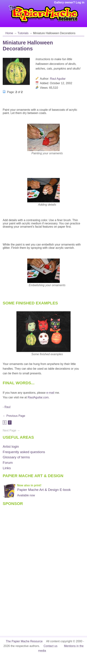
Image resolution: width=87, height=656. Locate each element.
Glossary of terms (16, 457)
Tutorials (23, 33)
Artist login (11, 446)
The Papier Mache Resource (24, 641)
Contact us (50, 646)
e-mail (50, 392)
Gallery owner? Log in (69, 2)
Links (7, 468)
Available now (26, 495)
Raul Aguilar (58, 78)
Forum (8, 462)
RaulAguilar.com (38, 397)
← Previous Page (14, 415)
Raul (7, 406)
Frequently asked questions (24, 452)
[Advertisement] (17, 565)
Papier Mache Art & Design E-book (44, 490)
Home (9, 33)
